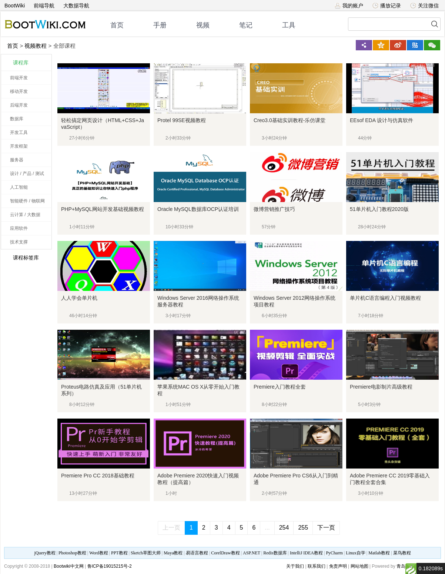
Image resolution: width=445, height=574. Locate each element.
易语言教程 (197, 552)
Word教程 (98, 552)
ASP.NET (251, 552)
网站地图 (359, 566)
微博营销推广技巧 (274, 209)
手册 (160, 25)
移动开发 (19, 91)
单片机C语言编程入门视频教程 (385, 298)
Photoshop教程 (72, 552)
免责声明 (338, 566)
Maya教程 (173, 552)
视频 (203, 25)
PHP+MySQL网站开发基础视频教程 (102, 209)
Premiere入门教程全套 (280, 387)
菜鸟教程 (402, 552)
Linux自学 (355, 552)
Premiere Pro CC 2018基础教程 (97, 476)
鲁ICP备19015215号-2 (109, 566)
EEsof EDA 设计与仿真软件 (381, 120)
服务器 (16, 159)
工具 (288, 25)
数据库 (16, 118)
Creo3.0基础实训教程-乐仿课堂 (289, 120)
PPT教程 (119, 552)
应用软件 (19, 228)
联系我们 (316, 566)
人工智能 (19, 187)
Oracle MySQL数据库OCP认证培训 (198, 209)
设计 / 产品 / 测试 (27, 173)
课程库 (21, 63)
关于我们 (295, 566)
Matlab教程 (379, 552)
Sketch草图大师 (146, 552)
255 (303, 527)
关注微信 (424, 6)
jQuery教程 (44, 552)
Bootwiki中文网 (69, 566)
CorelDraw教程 (225, 552)
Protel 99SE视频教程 (181, 120)
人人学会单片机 (79, 298)
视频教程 (35, 46)
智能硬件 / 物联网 (27, 201)
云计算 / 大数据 (25, 214)
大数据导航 (76, 6)
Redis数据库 (275, 552)
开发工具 (19, 132)
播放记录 (386, 6)
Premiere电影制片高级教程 (381, 387)
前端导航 (44, 6)
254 (284, 527)
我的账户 (349, 6)
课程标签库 (21, 258)
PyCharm (334, 552)
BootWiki (14, 6)
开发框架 (19, 146)
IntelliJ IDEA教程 (306, 552)
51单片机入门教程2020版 (379, 209)
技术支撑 (19, 242)
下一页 (326, 527)
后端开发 (19, 105)
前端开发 (19, 77)
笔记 (245, 25)
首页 (117, 25)
